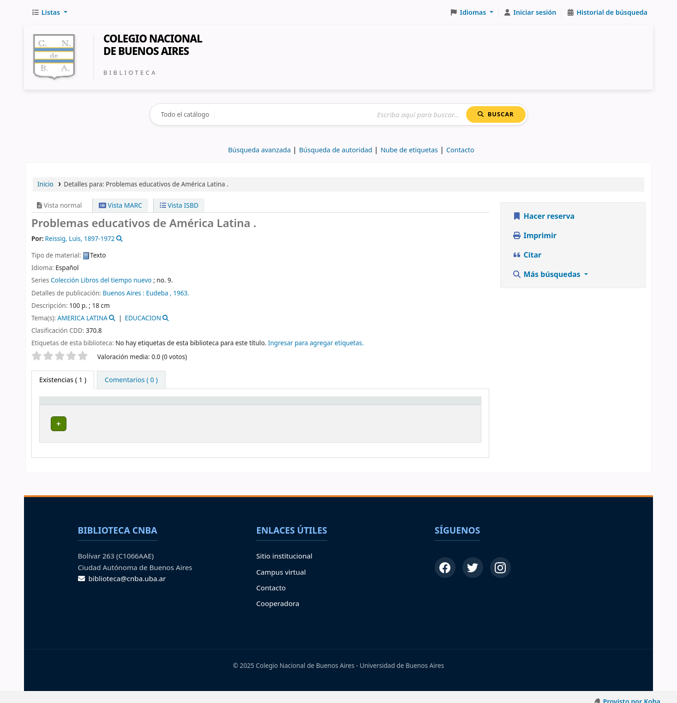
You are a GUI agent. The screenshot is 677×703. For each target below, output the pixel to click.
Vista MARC (120, 205)
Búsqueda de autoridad (335, 149)
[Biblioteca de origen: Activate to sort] (156, 405)
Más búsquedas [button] (547, 274)
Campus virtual (281, 563)
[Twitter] (472, 559)
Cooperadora (277, 595)
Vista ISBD (179, 205)
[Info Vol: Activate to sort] (344, 405)
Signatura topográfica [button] (253, 405)
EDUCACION (143, 317)
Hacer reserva (543, 216)
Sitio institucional (284, 547)
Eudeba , (159, 292)
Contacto (271, 578)
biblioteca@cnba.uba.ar (122, 569)
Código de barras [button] (438, 405)
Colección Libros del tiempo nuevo (101, 280)
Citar (526, 255)
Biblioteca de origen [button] (136, 405)
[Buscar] (340, 115)
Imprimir (534, 235)
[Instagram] (500, 559)
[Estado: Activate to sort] (386, 405)
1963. (181, 292)
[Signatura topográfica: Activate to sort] (267, 405)
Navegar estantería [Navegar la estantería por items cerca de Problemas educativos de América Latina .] (284, 422)
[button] (49, 12)
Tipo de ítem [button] (63, 405)
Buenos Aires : (123, 292)
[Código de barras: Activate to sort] (444, 405)
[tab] (131, 380)
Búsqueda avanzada (259, 149)
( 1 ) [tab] (62, 379)
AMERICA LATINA (82, 317)
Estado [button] (381, 405)
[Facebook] (445, 559)
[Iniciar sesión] (530, 12)
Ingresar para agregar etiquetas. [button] (316, 342)
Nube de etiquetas (409, 149)
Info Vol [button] (338, 405)
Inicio (45, 184)
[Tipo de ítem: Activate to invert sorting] (70, 405)
